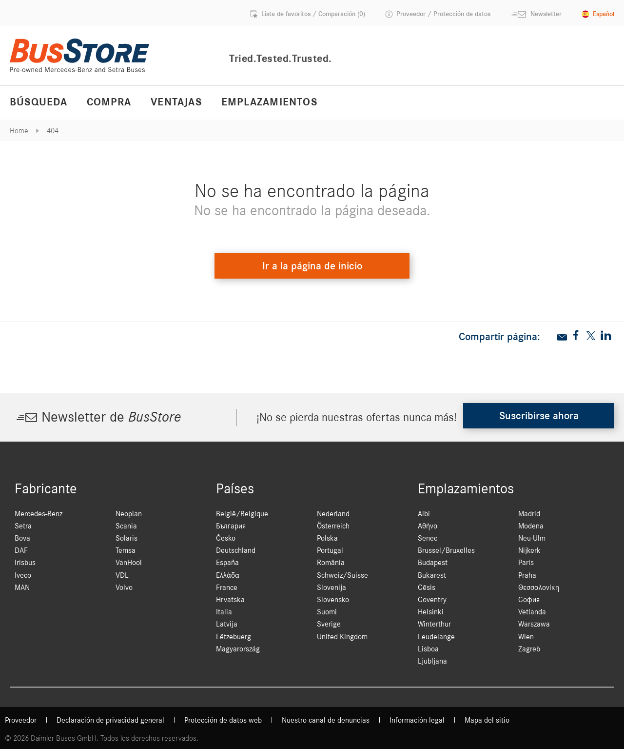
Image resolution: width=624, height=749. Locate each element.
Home (19, 131)
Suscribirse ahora (539, 415)
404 (52, 131)
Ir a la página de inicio (312, 266)
